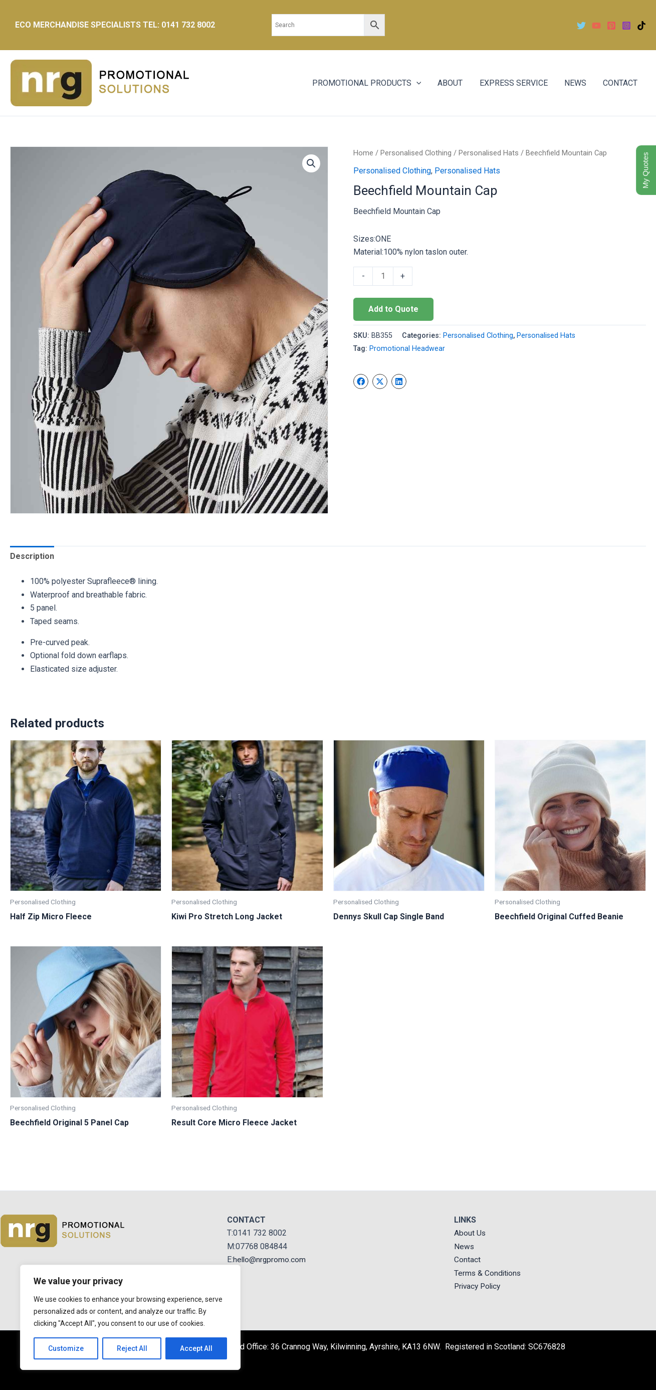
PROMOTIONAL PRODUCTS (369, 83)
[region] (130, 1317)
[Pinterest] (611, 25)
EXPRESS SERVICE (515, 83)
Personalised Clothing (416, 152)
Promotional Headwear (407, 348)
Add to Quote (393, 309)
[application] (419, 83)
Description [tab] (32, 556)
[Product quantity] (382, 276)
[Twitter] (581, 25)
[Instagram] (626, 25)
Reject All (132, 1348)
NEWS (576, 83)
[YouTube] (596, 25)
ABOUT (452, 83)
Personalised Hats (489, 152)
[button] (311, 163)
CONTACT (620, 83)
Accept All (196, 1348)
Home (363, 152)
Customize (66, 1348)
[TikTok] (641, 25)
